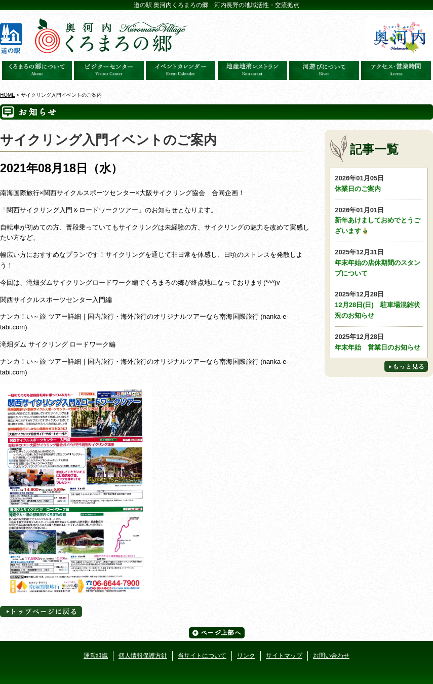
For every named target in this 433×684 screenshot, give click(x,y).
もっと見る (406, 366)
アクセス (396, 70)
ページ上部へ (217, 632)
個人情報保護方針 (143, 655)
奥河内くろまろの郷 (37, 70)
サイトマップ (284, 655)
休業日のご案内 (379, 183)
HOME (7, 95)
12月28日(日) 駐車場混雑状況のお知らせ (379, 304)
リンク (246, 655)
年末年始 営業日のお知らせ (379, 341)
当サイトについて (202, 655)
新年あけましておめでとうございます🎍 (379, 220)
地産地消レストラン (253, 70)
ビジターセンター (109, 70)
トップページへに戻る (41, 611)
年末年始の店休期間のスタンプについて (379, 262)
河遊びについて (324, 70)
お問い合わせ (331, 655)
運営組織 (96, 655)
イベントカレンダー (181, 70)
